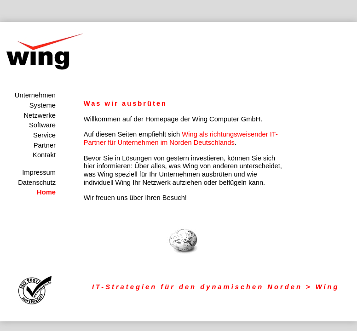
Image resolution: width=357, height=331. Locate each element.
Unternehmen (35, 95)
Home (46, 192)
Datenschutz (37, 182)
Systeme (42, 105)
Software (42, 125)
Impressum (39, 172)
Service (44, 135)
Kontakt (44, 155)
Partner (45, 145)
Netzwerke (39, 115)
